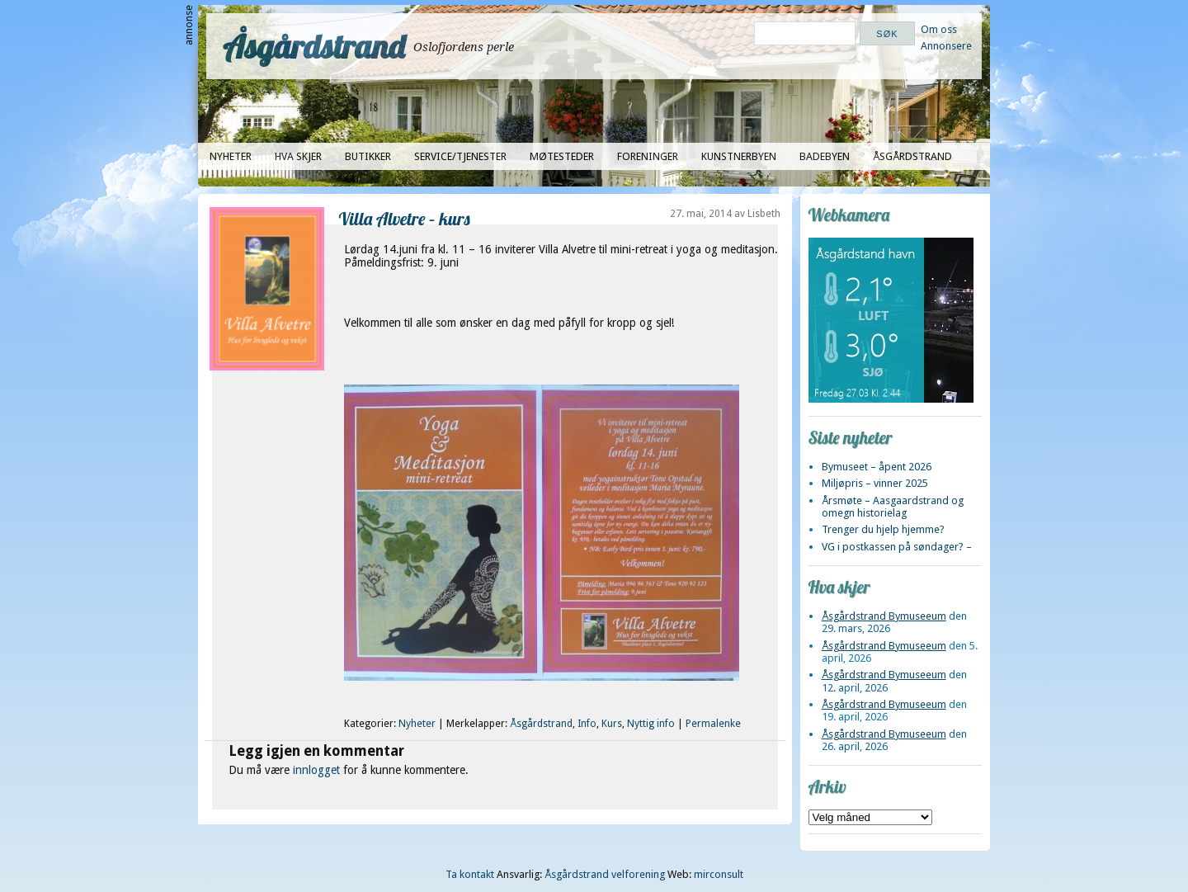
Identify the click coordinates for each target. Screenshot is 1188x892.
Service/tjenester (460, 156)
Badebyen (824, 156)
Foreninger (647, 156)
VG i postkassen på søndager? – (897, 546)
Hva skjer (298, 156)
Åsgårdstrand (314, 46)
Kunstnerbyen (738, 156)
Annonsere (946, 46)
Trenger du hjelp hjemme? (883, 529)
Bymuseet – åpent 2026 (876, 466)
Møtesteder (562, 156)
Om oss (939, 29)
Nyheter (231, 156)
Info (587, 723)
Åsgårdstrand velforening (604, 874)
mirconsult (718, 874)
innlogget (316, 769)
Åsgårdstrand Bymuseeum (884, 616)
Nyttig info (651, 723)
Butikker (368, 156)
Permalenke (713, 723)
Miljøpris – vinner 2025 (875, 483)
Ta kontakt (470, 874)
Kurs (611, 723)
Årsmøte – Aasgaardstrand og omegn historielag (893, 506)
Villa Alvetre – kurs (404, 218)
